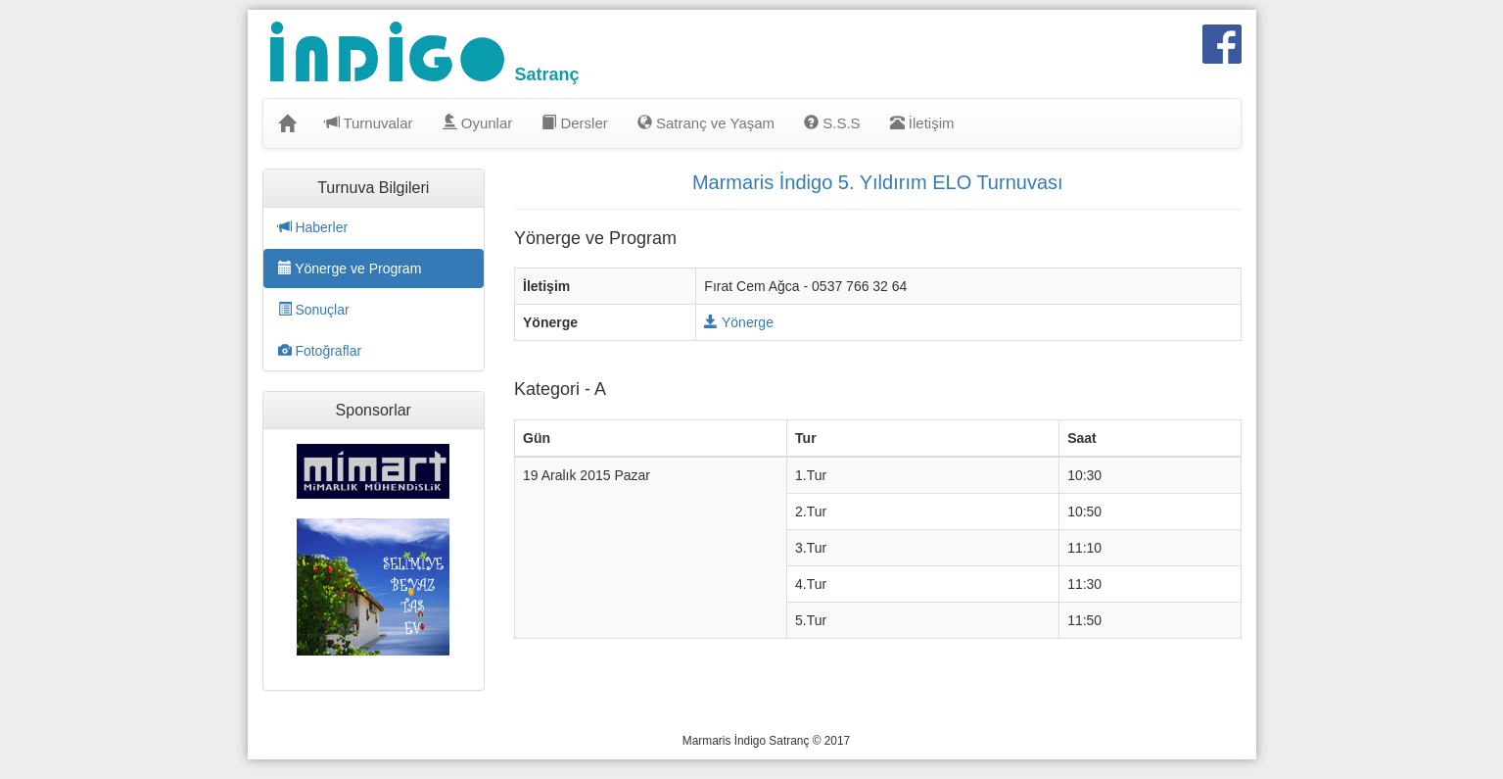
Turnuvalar (369, 123)
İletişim (922, 123)
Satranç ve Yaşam (706, 123)
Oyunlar (478, 123)
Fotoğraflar (320, 351)
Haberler (313, 227)
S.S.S (832, 123)
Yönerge (739, 322)
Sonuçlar (314, 309)
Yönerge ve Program (350, 268)
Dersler (574, 123)
